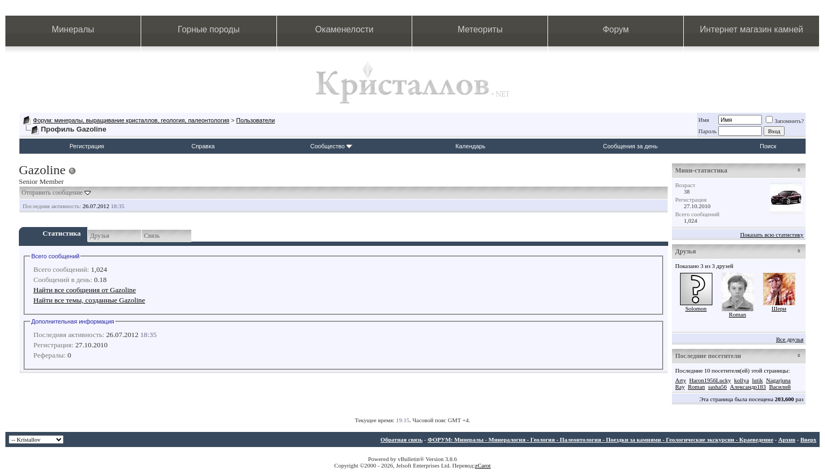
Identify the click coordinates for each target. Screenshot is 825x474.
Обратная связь (401, 439)
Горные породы (209, 29)
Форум (615, 29)
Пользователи (255, 120)
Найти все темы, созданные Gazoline (89, 300)
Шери (779, 308)
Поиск (768, 146)
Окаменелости (344, 29)
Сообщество (331, 146)
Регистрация (87, 146)
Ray (680, 386)
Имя (703, 119)
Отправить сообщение (52, 192)
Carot (483, 465)
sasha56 (717, 386)
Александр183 (748, 386)
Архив (786, 439)
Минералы (73, 29)
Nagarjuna (778, 380)
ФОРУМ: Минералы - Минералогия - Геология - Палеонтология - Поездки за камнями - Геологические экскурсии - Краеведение (600, 439)
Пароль (707, 131)
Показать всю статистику (771, 234)
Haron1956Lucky (710, 380)
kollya (741, 380)
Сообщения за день (630, 146)
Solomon (696, 308)
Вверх (808, 439)
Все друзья (789, 339)
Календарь (470, 146)
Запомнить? (785, 121)
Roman (737, 314)
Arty (680, 380)
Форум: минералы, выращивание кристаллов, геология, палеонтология (131, 120)
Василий (780, 386)
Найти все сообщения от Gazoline (84, 290)
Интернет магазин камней (751, 29)
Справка (202, 146)
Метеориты (479, 29)
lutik (757, 380)
